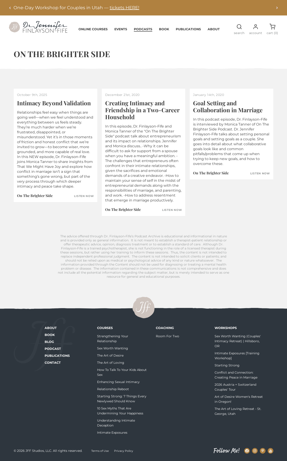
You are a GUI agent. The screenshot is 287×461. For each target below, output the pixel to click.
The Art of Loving (110, 363)
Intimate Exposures (112, 433)
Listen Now (84, 196)
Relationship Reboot (113, 389)
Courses (105, 328)
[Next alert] (277, 7)
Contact (53, 363)
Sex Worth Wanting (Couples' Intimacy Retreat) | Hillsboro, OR (238, 341)
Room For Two (167, 336)
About (214, 29)
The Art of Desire (110, 355)
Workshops (226, 328)
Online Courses (93, 29)
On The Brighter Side (35, 195)
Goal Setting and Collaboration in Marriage (228, 106)
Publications (188, 29)
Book (164, 29)
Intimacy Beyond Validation (54, 103)
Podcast (53, 349)
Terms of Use (100, 450)
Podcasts (143, 29)
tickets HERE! (124, 7)
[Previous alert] (10, 7)
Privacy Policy (123, 450)
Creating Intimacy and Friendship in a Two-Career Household (142, 110)
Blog (49, 342)
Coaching (165, 328)
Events (120, 29)
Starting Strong (227, 365)
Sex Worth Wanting (112, 348)
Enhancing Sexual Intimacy (118, 382)
